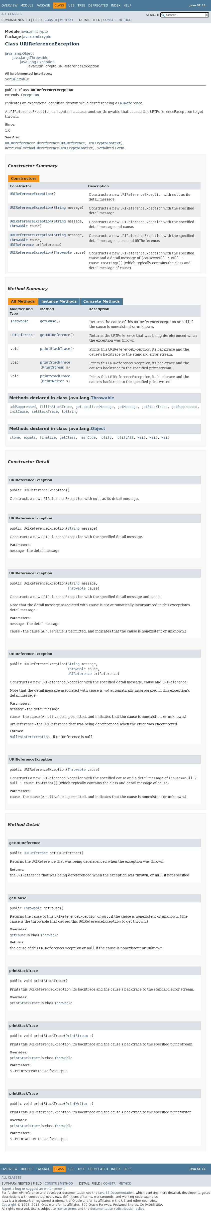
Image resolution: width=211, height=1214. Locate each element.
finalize (48, 437)
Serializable (17, 79)
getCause (48, 321)
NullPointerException (30, 737)
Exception (30, 95)
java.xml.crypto (34, 31)
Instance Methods (59, 301)
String (60, 207)
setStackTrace (45, 411)
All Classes (11, 14)
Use (71, 5)
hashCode (88, 437)
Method (66, 20)
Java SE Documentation (116, 1193)
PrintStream (53, 367)
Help (127, 5)
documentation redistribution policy (117, 1209)
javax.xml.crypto (36, 37)
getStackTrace (154, 407)
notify (105, 437)
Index (115, 5)
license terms (67, 1209)
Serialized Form (110, 148)
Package (43, 5)
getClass (68, 437)
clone (15, 437)
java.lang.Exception (37, 62)
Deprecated (98, 5)
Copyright (9, 1205)
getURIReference (55, 335)
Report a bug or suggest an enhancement (33, 1189)
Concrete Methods (101, 301)
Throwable (19, 226)
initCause (19, 411)
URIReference (22, 245)
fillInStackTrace (56, 407)
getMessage (127, 407)
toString (70, 411)
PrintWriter (53, 381)
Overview (9, 5)
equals (30, 437)
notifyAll (124, 437)
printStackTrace (55, 349)
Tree (81, 5)
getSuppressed (184, 407)
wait (141, 437)
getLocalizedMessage (94, 407)
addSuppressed (23, 407)
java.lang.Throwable (30, 58)
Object (98, 428)
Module (26, 5)
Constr (51, 20)
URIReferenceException (31, 194)
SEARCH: (152, 15)
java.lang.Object (19, 53)
